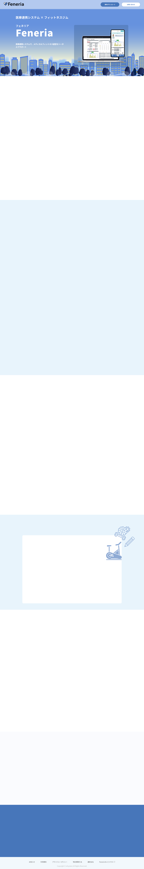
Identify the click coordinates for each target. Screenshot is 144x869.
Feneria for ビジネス (107, 862)
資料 (110, 5)
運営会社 (91, 862)
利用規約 (44, 862)
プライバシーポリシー (59, 862)
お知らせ (32, 862)
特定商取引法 (77, 862)
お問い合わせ (131, 4)
